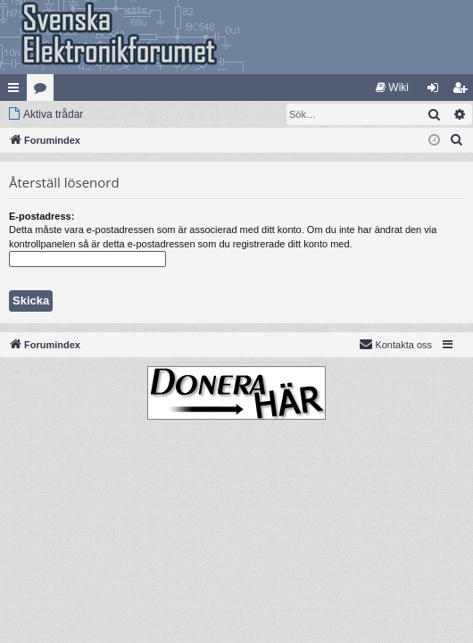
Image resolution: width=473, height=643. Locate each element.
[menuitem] (392, 87)
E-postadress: (41, 216)
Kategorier (44, 91)
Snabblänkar (17, 91)
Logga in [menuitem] (436, 91)
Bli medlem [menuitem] (463, 91)
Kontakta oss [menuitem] (395, 344)
